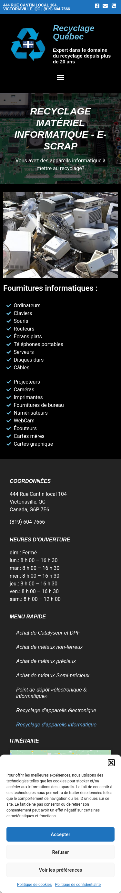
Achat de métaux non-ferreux (49, 647)
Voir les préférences (60, 870)
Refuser (60, 852)
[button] (111, 762)
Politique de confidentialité (78, 884)
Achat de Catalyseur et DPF (48, 633)
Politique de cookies (34, 884)
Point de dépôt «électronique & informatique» (51, 693)
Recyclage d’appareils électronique (56, 710)
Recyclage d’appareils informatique (56, 724)
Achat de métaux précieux (46, 661)
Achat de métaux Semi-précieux (52, 675)
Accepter (60, 834)
